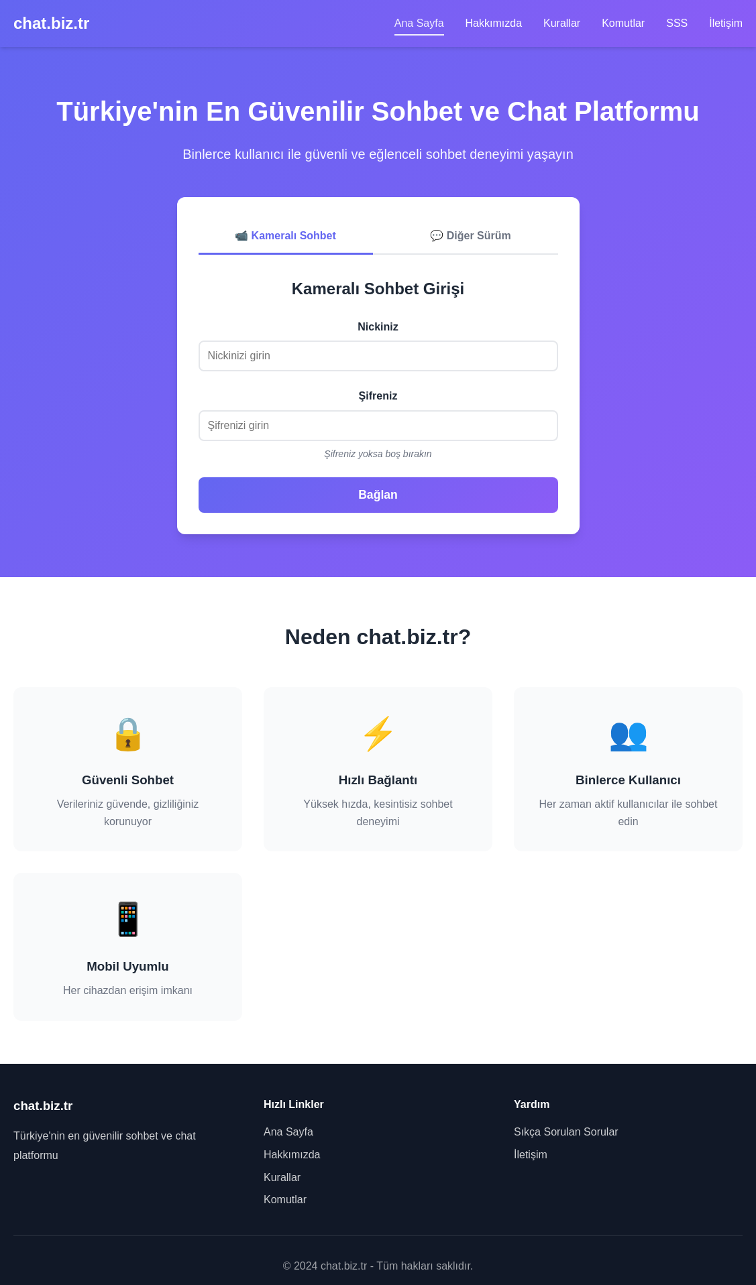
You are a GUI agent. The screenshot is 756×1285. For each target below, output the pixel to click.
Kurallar (561, 23)
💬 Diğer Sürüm (470, 235)
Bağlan (378, 494)
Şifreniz (378, 396)
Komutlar (623, 23)
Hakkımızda (494, 23)
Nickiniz (378, 326)
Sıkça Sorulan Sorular (566, 1132)
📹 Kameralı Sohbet (285, 235)
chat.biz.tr (51, 23)
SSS (677, 23)
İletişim (726, 23)
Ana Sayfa (419, 23)
